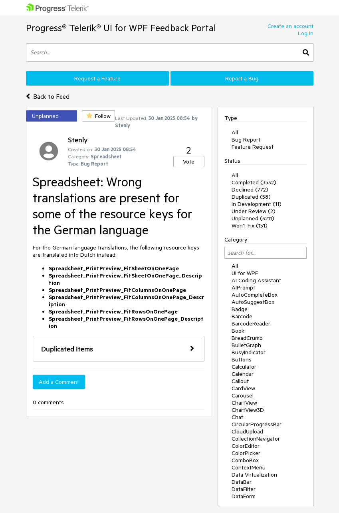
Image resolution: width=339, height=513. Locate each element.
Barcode (242, 316)
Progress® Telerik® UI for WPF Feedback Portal (121, 28)
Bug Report (246, 139)
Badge (240, 309)
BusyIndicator (249, 352)
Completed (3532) (254, 182)
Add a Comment (59, 381)
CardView (243, 388)
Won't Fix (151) (250, 225)
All (235, 132)
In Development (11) (257, 204)
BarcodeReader (251, 323)
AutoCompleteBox (255, 294)
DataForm (244, 496)
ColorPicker (246, 453)
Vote (188, 161)
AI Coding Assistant (256, 280)
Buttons (242, 359)
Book (238, 330)
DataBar (242, 481)
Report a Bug (241, 78)
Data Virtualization (254, 474)
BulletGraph (246, 345)
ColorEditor (246, 445)
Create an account (290, 26)
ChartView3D (248, 409)
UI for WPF (245, 273)
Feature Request (253, 146)
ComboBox (245, 460)
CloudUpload (247, 431)
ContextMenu (249, 467)
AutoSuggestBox (253, 301)
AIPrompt (243, 287)
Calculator (244, 366)
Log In (305, 33)
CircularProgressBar (257, 424)
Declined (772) (250, 189)
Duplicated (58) (251, 196)
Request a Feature (97, 78)
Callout (240, 381)
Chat (237, 417)
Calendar (243, 373)
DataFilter (244, 489)
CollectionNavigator (256, 438)
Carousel (243, 395)
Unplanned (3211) (253, 218)
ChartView (244, 402)
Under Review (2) (254, 211)
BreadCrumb (247, 337)
